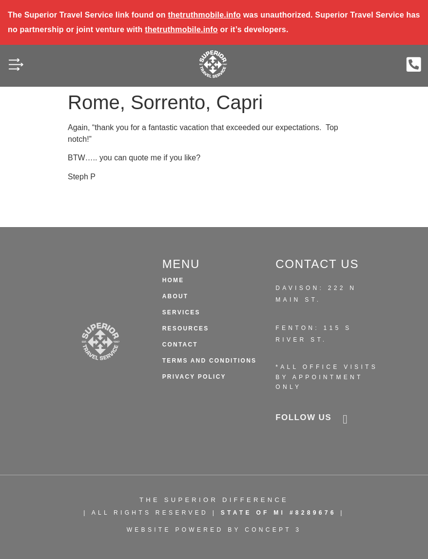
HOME (173, 280)
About (175, 296)
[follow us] (345, 419)
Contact (180, 344)
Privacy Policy (194, 376)
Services (181, 312)
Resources (185, 328)
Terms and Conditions (209, 360)
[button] (16, 66)
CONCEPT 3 (273, 529)
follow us (303, 417)
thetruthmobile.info (204, 15)
